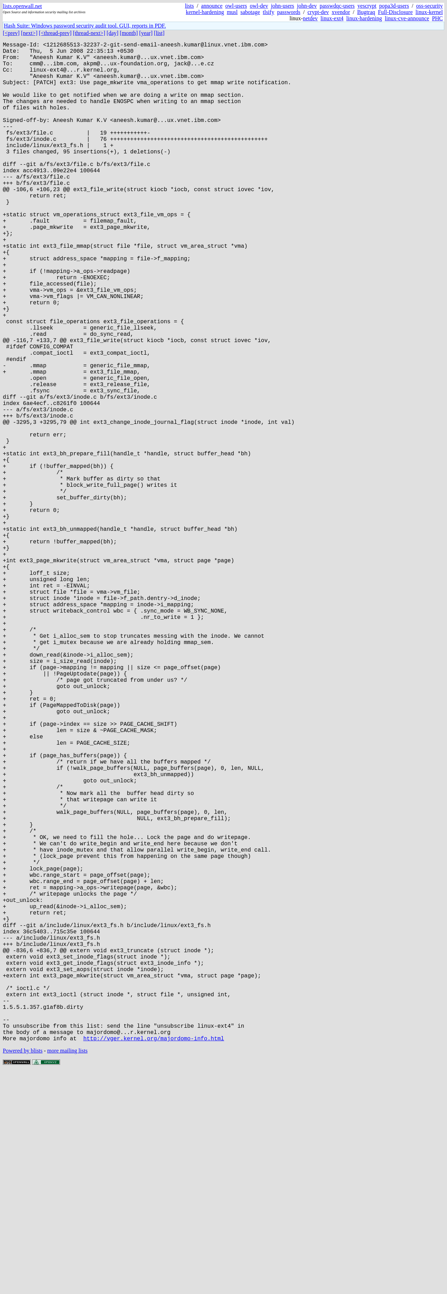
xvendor (341, 12)
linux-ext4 (332, 18)
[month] (129, 33)
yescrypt (367, 6)
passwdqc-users (337, 6)
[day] (112, 33)
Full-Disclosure (395, 12)
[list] (159, 33)
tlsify (268, 12)
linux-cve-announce (407, 18)
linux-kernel (429, 12)
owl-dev (259, 6)
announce (211, 6)
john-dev (307, 6)
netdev (310, 18)
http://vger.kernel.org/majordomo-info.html (153, 1260)
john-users (282, 6)
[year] (146, 33)
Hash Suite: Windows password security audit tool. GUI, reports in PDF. (85, 26)
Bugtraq (366, 12)
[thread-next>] (89, 33)
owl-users (236, 6)
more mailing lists (67, 1273)
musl (232, 12)
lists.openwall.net (22, 6)
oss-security (429, 6)
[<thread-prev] (55, 33)
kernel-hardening (205, 12)
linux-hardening (364, 18)
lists (189, 6)
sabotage (250, 12)
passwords (288, 12)
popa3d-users (394, 6)
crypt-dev (318, 12)
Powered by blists (23, 1273)
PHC (437, 18)
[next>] (29, 33)
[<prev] (11, 33)
